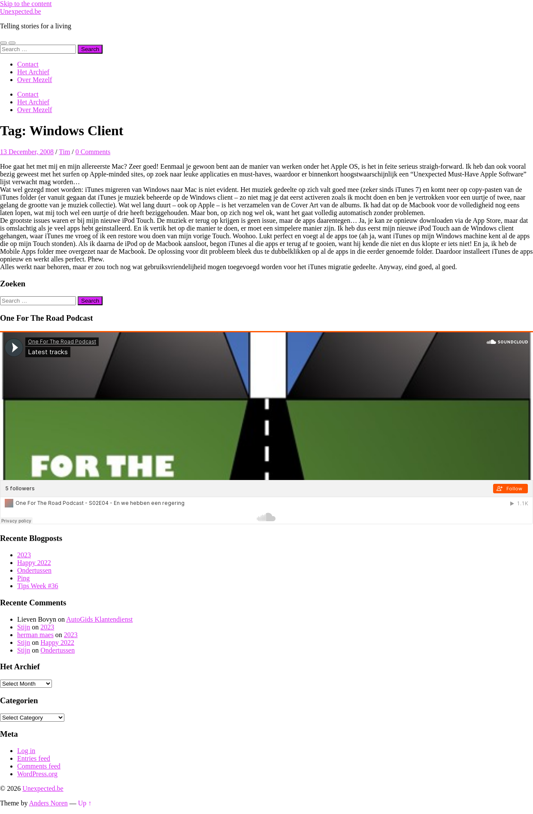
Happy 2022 (34, 562)
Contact (28, 64)
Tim (64, 151)
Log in (26, 750)
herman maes (35, 634)
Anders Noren (48, 803)
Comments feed (39, 766)
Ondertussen (34, 570)
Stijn (23, 627)
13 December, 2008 (27, 151)
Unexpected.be (20, 11)
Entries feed (33, 758)
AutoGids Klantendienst (99, 619)
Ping (23, 578)
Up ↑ (85, 803)
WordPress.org (37, 774)
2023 (24, 555)
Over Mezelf (34, 79)
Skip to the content (25, 3)
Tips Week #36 (37, 585)
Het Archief (33, 72)
